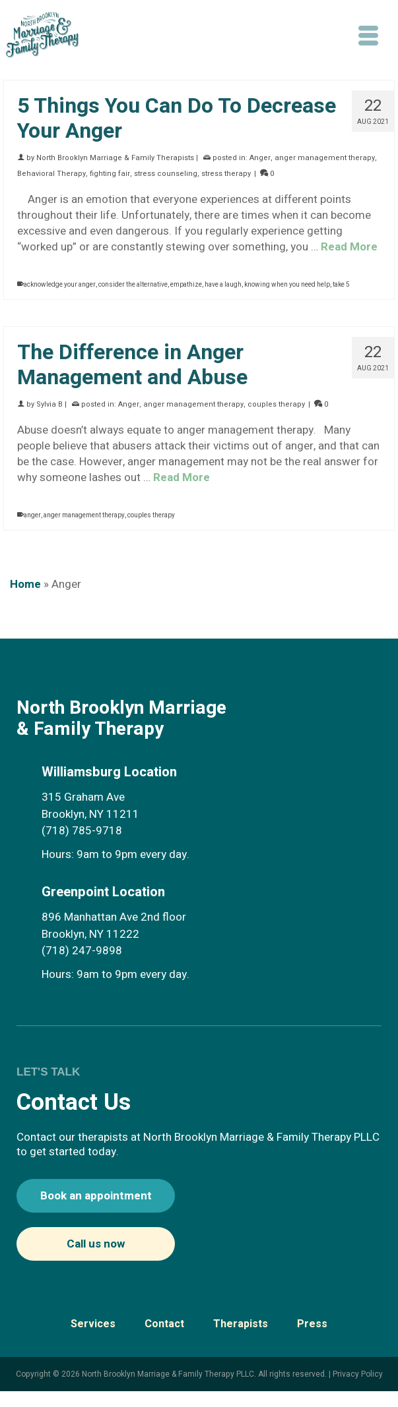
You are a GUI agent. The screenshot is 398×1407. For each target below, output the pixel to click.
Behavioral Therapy (51, 173)
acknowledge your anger (60, 284)
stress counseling (165, 173)
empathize (186, 284)
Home (25, 584)
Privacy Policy (358, 1374)
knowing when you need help (287, 284)
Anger (260, 157)
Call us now (96, 1244)
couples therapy (276, 404)
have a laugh (223, 284)
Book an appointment (96, 1196)
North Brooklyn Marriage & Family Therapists (115, 157)
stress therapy (226, 173)
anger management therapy (325, 157)
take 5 (341, 284)
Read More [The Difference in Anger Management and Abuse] (181, 477)
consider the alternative (133, 284)
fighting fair (110, 173)
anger (32, 515)
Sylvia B (49, 404)
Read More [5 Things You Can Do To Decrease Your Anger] (349, 247)
